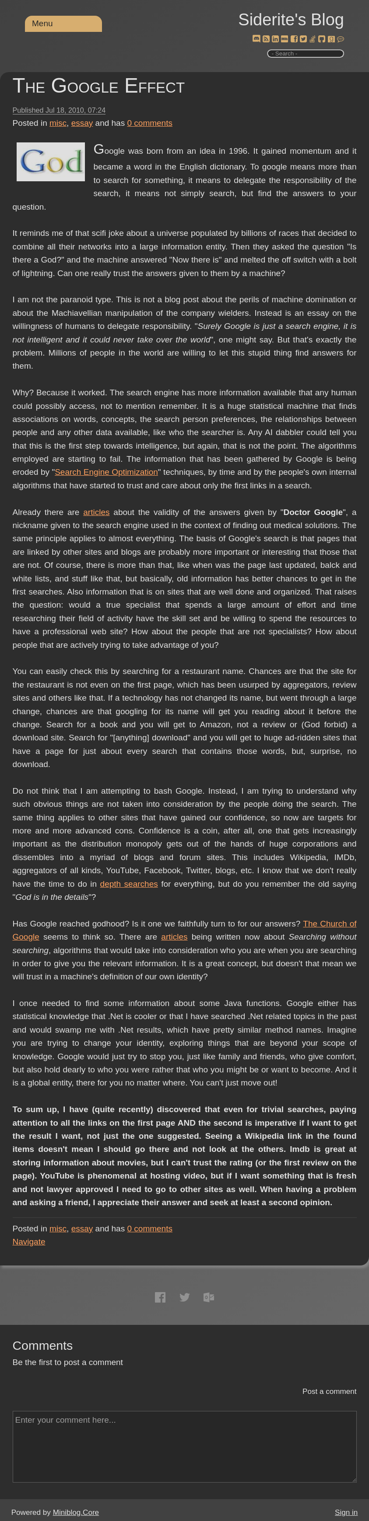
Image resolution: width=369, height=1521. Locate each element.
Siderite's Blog (291, 19)
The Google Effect (99, 85)
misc (58, 123)
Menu (42, 23)
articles (96, 512)
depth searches (129, 883)
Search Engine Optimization (106, 472)
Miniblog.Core (76, 1512)
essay (82, 123)
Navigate (29, 1241)
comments (149, 123)
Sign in (346, 1512)
